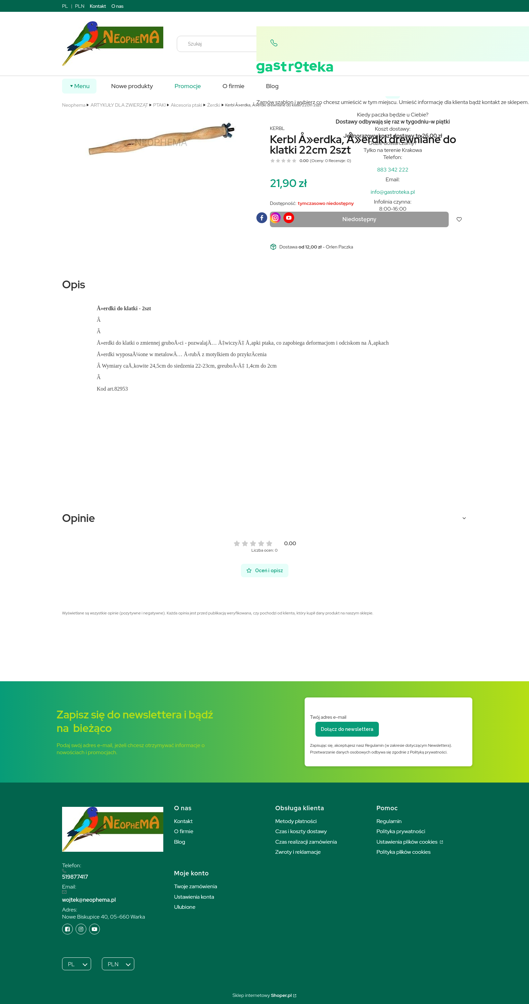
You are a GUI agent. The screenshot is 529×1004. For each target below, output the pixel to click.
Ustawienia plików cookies (408, 841)
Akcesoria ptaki (186, 105)
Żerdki (213, 105)
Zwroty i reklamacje (298, 851)
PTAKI (159, 105)
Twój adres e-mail (328, 717)
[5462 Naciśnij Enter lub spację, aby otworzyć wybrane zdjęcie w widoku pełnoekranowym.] (161, 142)
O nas (117, 6)
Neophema (73, 105)
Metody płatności (296, 821)
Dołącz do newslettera (347, 729)
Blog (179, 841)
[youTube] (288, 217)
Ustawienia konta (194, 896)
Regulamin (389, 821)
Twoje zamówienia (195, 886)
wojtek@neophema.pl (89, 899)
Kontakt (98, 6)
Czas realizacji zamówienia (306, 841)
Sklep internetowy (261, 995)
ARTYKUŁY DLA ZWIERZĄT (119, 105)
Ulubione (184, 906)
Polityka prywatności (401, 831)
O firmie (183, 831)
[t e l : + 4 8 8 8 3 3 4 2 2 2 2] (393, 169)
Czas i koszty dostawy (301, 831)
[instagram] (275, 217)
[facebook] (261, 217)
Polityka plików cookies (403, 851)
